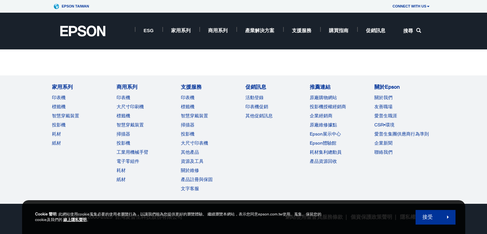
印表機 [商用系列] (123, 97)
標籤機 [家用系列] (59, 106)
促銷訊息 (375, 30)
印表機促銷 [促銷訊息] (256, 106)
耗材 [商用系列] (121, 170)
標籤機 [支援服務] (187, 106)
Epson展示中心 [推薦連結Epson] (325, 133)
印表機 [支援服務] (187, 97)
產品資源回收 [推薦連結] (323, 161)
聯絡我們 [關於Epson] (383, 152)
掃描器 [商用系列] (123, 133)
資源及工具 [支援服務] (192, 161)
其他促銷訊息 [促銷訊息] (259, 115)
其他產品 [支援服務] (190, 152)
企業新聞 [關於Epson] (383, 143)
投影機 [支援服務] (187, 133)
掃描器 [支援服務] (187, 124)
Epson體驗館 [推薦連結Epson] (323, 143)
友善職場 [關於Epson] (383, 106)
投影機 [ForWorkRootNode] (123, 143)
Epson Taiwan (75, 6)
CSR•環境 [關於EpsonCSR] (384, 124)
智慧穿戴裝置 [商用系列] (130, 124)
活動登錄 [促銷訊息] (254, 97)
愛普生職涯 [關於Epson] (385, 115)
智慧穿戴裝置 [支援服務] (194, 115)
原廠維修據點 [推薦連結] (323, 124)
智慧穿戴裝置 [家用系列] (65, 115)
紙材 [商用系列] (121, 179)
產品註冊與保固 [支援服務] (197, 179)
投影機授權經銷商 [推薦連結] (328, 106)
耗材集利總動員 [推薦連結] (326, 152)
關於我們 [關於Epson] (383, 97)
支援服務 (301, 30)
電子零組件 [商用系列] (128, 161)
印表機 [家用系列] (59, 97)
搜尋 (412, 30)
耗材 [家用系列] (56, 133)
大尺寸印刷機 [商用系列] (130, 106)
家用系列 (181, 30)
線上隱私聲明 (75, 219)
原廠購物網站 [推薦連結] (323, 97)
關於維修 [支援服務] (190, 170)
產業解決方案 (259, 30)
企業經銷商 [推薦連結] (321, 115)
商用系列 (218, 30)
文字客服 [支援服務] (190, 188)
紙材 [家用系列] (56, 143)
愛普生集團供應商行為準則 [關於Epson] (401, 133)
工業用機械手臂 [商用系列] (132, 152)
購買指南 (338, 30)
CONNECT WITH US (411, 6)
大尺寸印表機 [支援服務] (194, 143)
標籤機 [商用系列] (123, 115)
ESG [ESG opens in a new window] (149, 30)
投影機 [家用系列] (59, 124)
